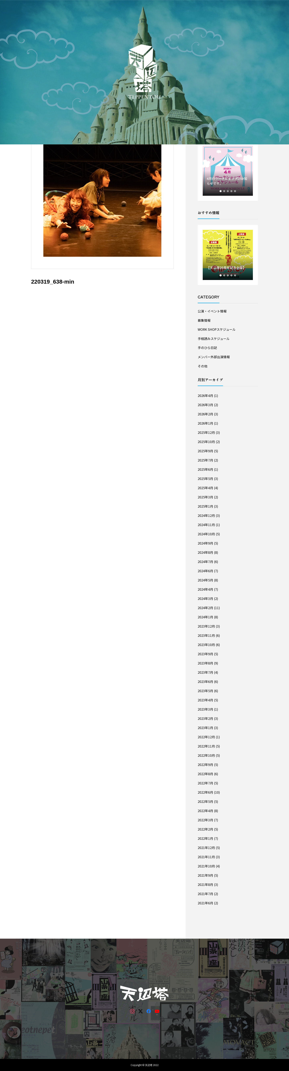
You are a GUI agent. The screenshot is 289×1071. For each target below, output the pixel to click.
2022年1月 (205, 838)
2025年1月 (205, 506)
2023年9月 (205, 653)
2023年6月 (205, 681)
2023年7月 (205, 672)
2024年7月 (205, 561)
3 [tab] (228, 191)
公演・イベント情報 (212, 311)
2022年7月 (205, 783)
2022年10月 (206, 755)
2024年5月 (205, 580)
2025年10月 (206, 441)
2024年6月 (205, 570)
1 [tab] (221, 191)
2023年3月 (205, 709)
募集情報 (204, 320)
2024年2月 (205, 607)
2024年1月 (205, 617)
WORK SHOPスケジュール (217, 329)
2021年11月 (206, 856)
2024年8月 (205, 552)
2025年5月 (205, 478)
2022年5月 (205, 801)
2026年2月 (205, 414)
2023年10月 (206, 644)
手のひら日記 (207, 347)
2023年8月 (205, 663)
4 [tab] (231, 191)
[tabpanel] (228, 171)
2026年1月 (205, 423)
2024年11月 (206, 524)
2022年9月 (205, 764)
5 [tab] (235, 191)
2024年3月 (205, 598)
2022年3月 (205, 819)
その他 (202, 366)
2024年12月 (206, 515)
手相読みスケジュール (214, 338)
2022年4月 (205, 810)
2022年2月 (205, 829)
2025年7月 (205, 460)
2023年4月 (205, 700)
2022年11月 (206, 746)
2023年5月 (205, 690)
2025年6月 (205, 469)
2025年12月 (206, 432)
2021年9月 (205, 875)
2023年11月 (206, 635)
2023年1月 (205, 727)
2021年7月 (205, 893)
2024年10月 (206, 533)
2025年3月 (205, 497)
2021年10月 (206, 866)
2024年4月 (205, 589)
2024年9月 (205, 543)
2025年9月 (205, 450)
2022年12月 (206, 736)
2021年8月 (205, 884)
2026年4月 (205, 395)
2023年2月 (205, 718)
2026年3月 (205, 404)
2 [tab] (224, 191)
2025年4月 (205, 487)
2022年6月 (205, 792)
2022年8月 (205, 773)
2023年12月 (206, 626)
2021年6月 (205, 903)
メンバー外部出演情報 (214, 356)
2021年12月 (206, 847)
